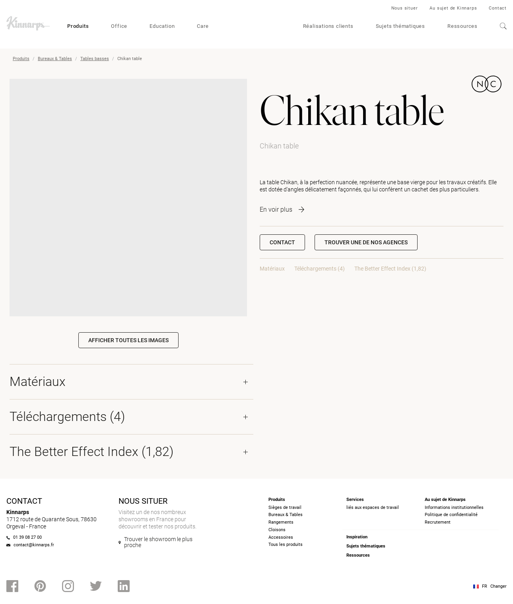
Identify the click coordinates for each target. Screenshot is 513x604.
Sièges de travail (284, 507)
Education (162, 26)
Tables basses (94, 58)
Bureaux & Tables (55, 58)
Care (202, 26)
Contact (498, 8)
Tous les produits (285, 544)
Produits (78, 26)
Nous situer (404, 8)
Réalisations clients (328, 26)
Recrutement (438, 522)
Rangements (280, 522)
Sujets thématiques (400, 26)
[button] (366, 242)
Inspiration (356, 537)
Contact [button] (282, 242)
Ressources (462, 26)
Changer (498, 586)
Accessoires (280, 537)
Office (119, 26)
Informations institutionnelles (454, 507)
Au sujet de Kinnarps (453, 8)
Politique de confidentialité (451, 514)
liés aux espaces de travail (372, 507)
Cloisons (277, 529)
